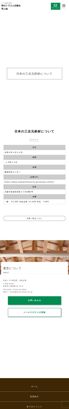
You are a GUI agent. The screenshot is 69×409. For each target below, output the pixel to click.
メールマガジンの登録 (34, 312)
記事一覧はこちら (34, 218)
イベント (34, 139)
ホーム (34, 386)
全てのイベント (34, 407)
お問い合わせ (55, 6)
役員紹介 (34, 396)
